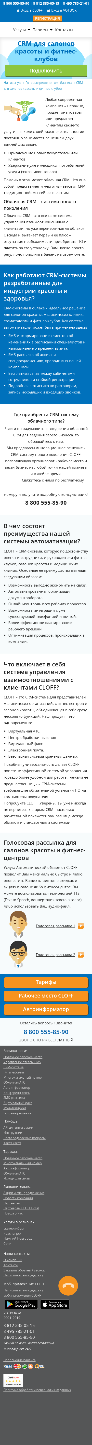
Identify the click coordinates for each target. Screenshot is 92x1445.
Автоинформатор (46, 1009)
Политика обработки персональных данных (37, 1390)
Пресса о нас (13, 1213)
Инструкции (12, 1132)
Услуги (19, 30)
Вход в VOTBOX (64, 10)
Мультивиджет (14, 1108)
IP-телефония (13, 1072)
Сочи (7, 1243)
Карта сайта (12, 1143)
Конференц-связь (16, 1092)
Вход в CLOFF (31, 10)
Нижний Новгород (17, 1238)
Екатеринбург (14, 1228)
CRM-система (13, 1067)
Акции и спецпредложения (23, 1193)
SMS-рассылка (14, 1097)
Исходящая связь (16, 1178)
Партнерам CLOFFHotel (21, 1208)
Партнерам (12, 1203)
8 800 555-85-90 (46, 502)
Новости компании (18, 1198)
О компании (12, 1260)
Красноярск (12, 1233)
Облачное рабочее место (22, 1057)
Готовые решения (17, 1113)
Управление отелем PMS (22, 1062)
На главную (13, 82)
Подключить (46, 70)
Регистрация (47, 18)
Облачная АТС (14, 1082)
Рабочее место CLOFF (46, 995)
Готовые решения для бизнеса (49, 82)
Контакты (64, 30)
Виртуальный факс (17, 1103)
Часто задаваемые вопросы (24, 1138)
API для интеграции (18, 1127)
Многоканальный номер (22, 1077)
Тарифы (40, 30)
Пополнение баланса (19, 1360)
